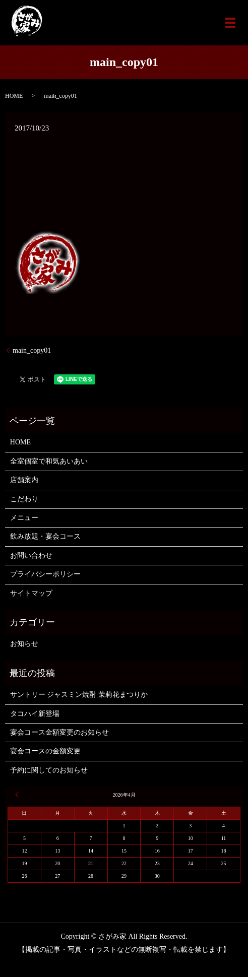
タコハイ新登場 (34, 714)
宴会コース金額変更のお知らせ (59, 732)
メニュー (24, 518)
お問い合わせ (31, 555)
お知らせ (24, 643)
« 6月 (18, 795)
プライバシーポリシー (45, 574)
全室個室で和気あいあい (49, 461)
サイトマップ (31, 593)
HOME (14, 95)
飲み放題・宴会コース (45, 536)
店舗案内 (24, 480)
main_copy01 (32, 350)
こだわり (24, 499)
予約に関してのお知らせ (49, 770)
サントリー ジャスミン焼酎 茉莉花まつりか (79, 694)
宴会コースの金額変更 (45, 751)
